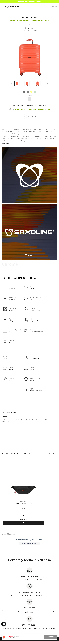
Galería (29, 255)
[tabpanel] (29, 431)
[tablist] (29, 412)
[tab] (10, 412)
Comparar (30, 28)
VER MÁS (52, 454)
